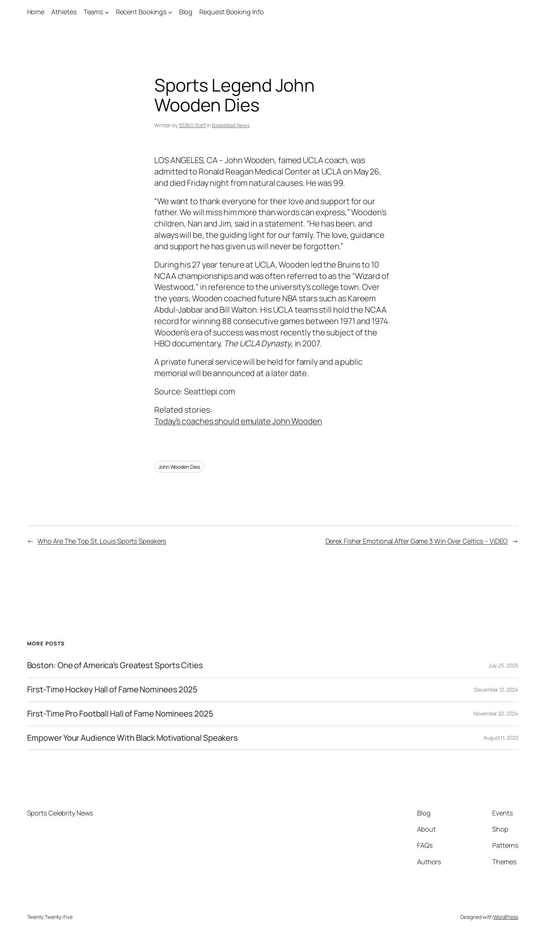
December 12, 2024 (496, 689)
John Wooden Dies (179, 466)
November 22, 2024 (496, 713)
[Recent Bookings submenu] (170, 12)
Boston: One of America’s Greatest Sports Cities (115, 665)
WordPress (505, 916)
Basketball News (231, 125)
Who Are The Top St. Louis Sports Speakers (101, 541)
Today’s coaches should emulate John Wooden (238, 421)
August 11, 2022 (500, 737)
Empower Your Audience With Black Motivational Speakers (132, 738)
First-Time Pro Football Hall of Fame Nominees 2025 (120, 713)
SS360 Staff (192, 125)
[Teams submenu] (107, 12)
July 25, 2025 (503, 665)
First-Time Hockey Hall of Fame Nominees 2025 (112, 689)
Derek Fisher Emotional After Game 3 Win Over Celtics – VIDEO (416, 541)
